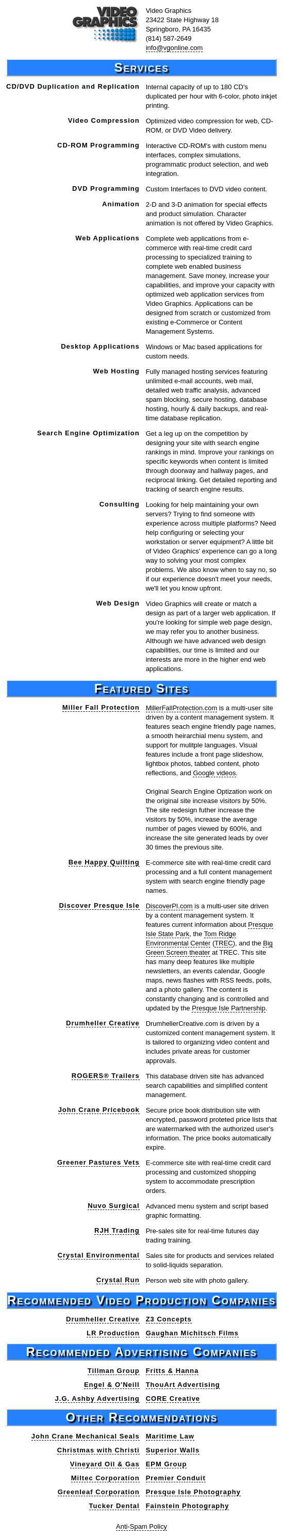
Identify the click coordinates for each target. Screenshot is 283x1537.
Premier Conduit (176, 1478)
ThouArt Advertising (183, 1384)
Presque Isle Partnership (228, 1008)
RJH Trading (117, 1230)
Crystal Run (118, 1280)
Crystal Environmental (99, 1255)
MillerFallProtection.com (182, 708)
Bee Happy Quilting (104, 862)
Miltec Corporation (105, 1478)
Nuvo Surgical (113, 1205)
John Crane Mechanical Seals (85, 1436)
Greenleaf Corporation (99, 1492)
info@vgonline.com (174, 48)
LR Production (113, 1333)
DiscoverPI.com (169, 906)
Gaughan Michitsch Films (192, 1333)
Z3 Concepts (169, 1319)
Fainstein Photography (187, 1506)
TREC (223, 943)
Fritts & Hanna (172, 1371)
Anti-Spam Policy (141, 1526)
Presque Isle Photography (193, 1492)
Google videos (214, 773)
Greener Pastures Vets (98, 1162)
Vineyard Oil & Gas (105, 1464)
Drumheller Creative (103, 1023)
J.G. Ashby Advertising (97, 1398)
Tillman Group (114, 1371)
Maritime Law (170, 1436)
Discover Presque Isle (99, 905)
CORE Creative (173, 1398)
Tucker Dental (114, 1506)
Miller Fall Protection (101, 707)
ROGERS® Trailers (106, 1076)
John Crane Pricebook (99, 1110)
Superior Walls (173, 1450)
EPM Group (166, 1464)
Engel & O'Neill (112, 1384)
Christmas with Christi (98, 1450)
